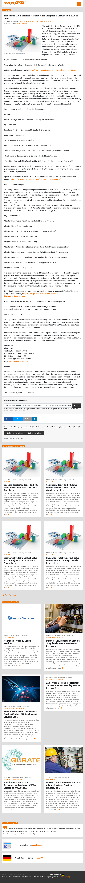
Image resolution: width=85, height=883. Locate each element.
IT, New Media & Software (19, 635)
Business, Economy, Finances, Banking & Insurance (36, 21)
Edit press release (34, 433)
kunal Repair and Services (54, 680)
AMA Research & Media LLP (54, 638)
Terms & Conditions (27, 877)
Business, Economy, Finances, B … (22, 480)
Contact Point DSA (40, 877)
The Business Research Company (14, 708)
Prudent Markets (21, 23)
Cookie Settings (65, 877)
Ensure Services (9, 638)
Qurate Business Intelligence (13, 779)
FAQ (3, 877)
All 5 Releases (9, 595)
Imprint (7, 877)
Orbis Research (51, 779)
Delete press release (14, 433)
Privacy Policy (15, 877)
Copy (76, 405)
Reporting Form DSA (53, 877)
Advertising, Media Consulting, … (64, 635)
